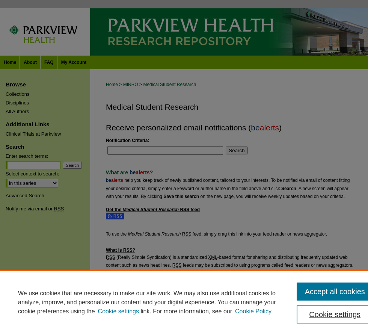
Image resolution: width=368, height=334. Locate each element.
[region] (184, 302)
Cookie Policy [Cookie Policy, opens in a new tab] (253, 311)
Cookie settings (118, 311)
